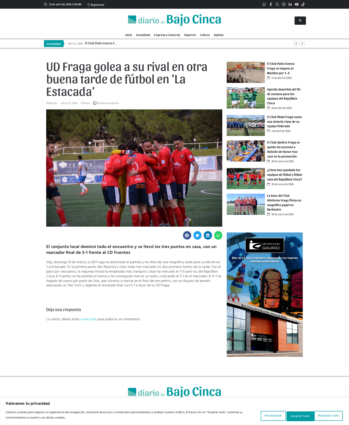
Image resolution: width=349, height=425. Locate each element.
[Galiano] (265, 356)
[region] (174, 411)
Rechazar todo (290, 415)
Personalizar (255, 415)
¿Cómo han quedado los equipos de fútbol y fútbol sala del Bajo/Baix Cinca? (284, 174)
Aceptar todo (326, 415)
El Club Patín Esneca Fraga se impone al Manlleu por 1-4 (281, 68)
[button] (187, 235)
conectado (88, 319)
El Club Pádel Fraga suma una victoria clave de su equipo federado (284, 121)
